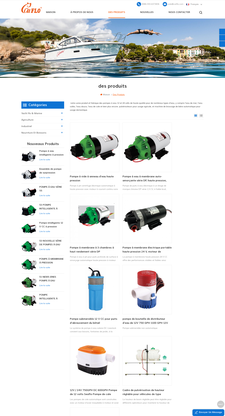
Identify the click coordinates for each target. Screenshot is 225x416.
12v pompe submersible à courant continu (132, 366)
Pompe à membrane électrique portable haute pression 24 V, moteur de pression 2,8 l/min (88, 234)
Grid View (196, 115)
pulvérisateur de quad (123, 361)
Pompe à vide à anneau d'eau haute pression (88, 170)
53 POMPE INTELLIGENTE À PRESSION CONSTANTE (48, 206)
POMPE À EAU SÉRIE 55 (50, 188)
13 (153, 317)
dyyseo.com (167, 407)
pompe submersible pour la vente (129, 385)
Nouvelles (147, 11)
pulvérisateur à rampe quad (126, 370)
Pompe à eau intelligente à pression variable (51, 152)
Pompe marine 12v (121, 351)
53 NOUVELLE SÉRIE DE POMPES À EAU (50, 242)
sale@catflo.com (175, 3)
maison (50, 11)
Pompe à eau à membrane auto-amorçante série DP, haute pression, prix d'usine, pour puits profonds (134, 170)
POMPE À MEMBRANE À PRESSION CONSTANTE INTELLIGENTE (51, 260)
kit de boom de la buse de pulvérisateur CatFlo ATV (175, 297)
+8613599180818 (170, 360)
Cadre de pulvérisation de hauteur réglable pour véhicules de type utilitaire (134, 297)
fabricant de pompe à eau (125, 375)
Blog (84, 366)
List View (201, 115)
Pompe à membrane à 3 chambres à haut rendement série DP (180, 170)
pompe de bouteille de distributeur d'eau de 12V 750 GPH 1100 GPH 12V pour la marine (177, 234)
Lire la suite (44, 159)
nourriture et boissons (33, 132)
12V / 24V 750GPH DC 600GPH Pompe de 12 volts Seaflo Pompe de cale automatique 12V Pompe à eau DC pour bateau (90, 297)
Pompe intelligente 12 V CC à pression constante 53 (51, 224)
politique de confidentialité (93, 380)
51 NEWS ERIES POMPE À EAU (47, 278)
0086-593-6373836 (150, 3)
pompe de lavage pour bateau (127, 356)
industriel (26, 125)
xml (83, 375)
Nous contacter (179, 11)
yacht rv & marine (31, 113)
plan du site (87, 370)
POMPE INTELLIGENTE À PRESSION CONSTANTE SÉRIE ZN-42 (49, 296)
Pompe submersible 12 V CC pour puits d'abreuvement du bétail (135, 233)
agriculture (27, 119)
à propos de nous (81, 11)
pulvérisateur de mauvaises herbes (129, 380)
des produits (116, 11)
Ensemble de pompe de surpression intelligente (50, 170)
